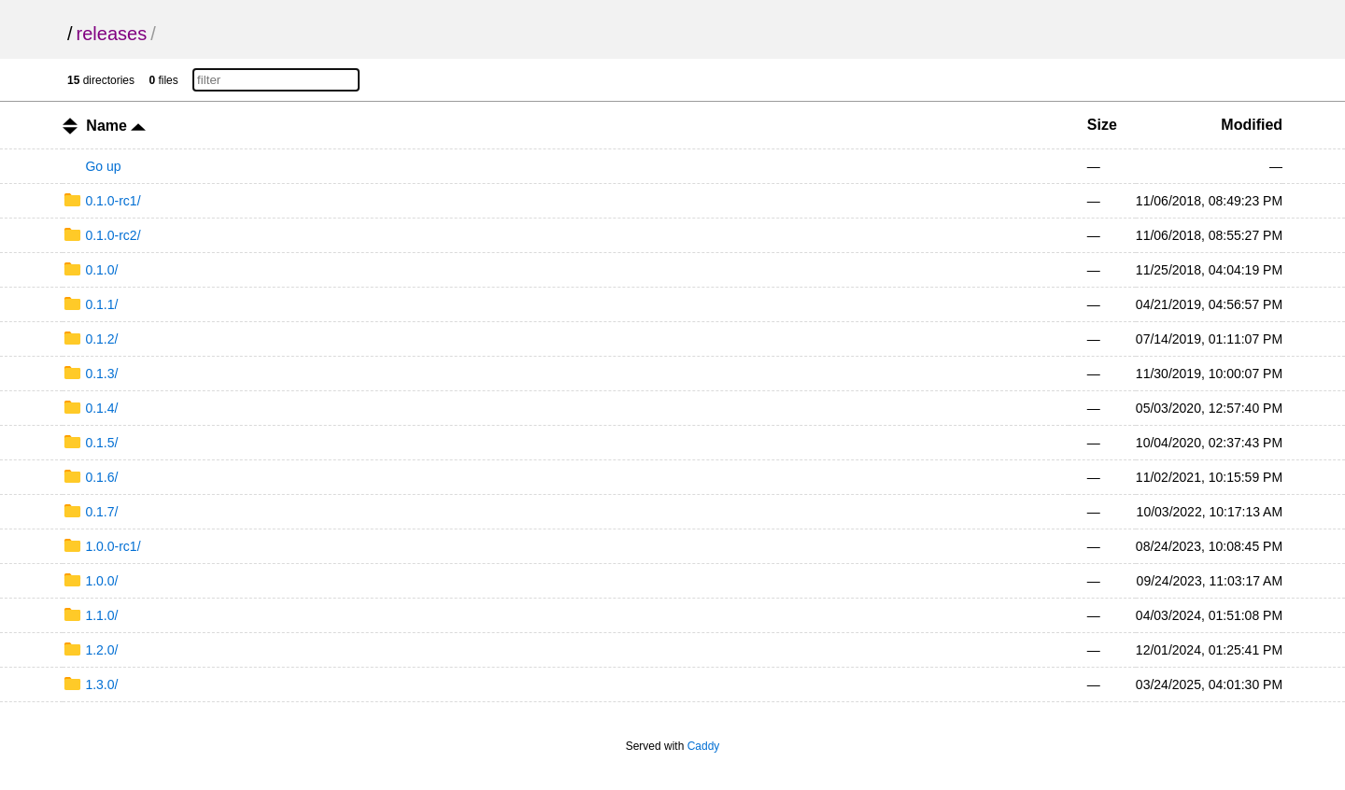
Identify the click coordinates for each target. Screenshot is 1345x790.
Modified (1251, 125)
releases (112, 33)
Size (1102, 125)
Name (116, 126)
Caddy (703, 746)
